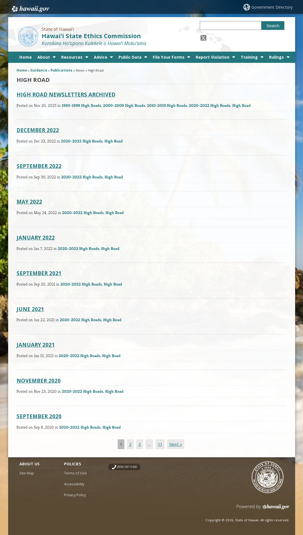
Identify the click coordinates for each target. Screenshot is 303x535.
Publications (61, 70)
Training (249, 57)
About (43, 57)
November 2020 (39, 380)
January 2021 (36, 344)
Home (25, 57)
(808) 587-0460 (127, 467)
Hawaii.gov (30, 7)
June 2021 (30, 309)
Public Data (130, 57)
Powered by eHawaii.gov (263, 509)
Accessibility (74, 483)
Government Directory (272, 7)
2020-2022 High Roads (210, 105)
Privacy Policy (75, 494)
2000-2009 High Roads (124, 105)
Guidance (38, 70)
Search (272, 26)
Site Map (26, 473)
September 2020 (39, 416)
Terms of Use (75, 473)
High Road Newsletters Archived (66, 94)
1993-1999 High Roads (81, 105)
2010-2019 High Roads (167, 105)
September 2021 (39, 273)
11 (160, 444)
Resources (72, 57)
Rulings (276, 57)
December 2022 (38, 130)
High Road (241, 105)
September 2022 (39, 165)
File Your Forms (168, 57)
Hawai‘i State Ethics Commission (91, 36)
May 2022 (29, 201)
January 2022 (36, 237)
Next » (175, 444)
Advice (100, 57)
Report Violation (212, 57)
